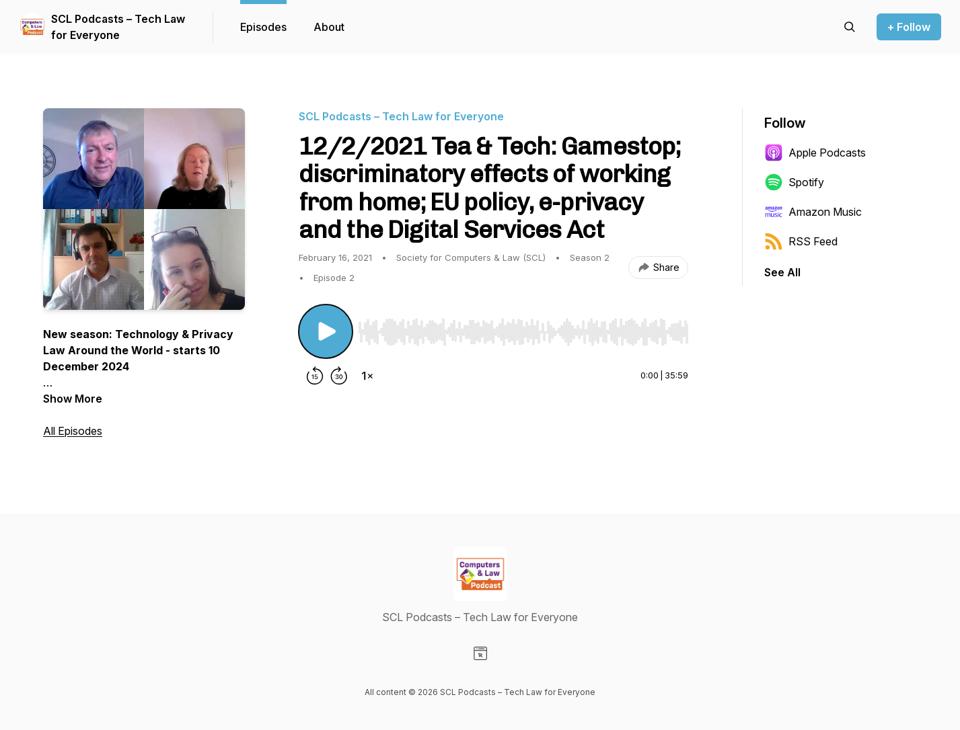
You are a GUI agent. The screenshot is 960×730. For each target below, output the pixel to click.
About (328, 27)
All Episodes (72, 431)
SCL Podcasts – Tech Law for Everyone (118, 27)
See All (782, 272)
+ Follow (908, 27)
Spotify (794, 182)
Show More (72, 398)
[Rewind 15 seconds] (314, 375)
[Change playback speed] (367, 375)
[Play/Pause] (326, 331)
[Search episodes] (849, 27)
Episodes (263, 27)
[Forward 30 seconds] (339, 375)
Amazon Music (813, 211)
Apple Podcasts (815, 152)
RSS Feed (801, 241)
